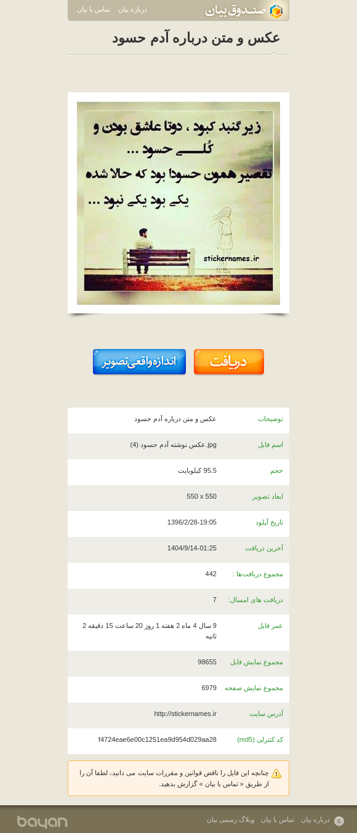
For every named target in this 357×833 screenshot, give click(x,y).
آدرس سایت (266, 713)
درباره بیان (132, 9)
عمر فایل (270, 625)
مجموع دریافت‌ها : (258, 573)
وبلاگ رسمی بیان (230, 819)
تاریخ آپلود (269, 522)
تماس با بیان (93, 9)
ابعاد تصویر (267, 496)
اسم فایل (270, 444)
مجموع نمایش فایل (256, 662)
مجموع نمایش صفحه (254, 687)
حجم (276, 470)
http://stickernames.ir (185, 713)
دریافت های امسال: (255, 599)
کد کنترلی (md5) (260, 739)
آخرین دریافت (264, 548)
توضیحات (270, 418)
